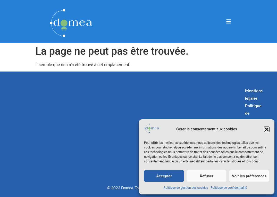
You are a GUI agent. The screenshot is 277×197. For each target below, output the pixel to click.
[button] (266, 129)
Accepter (164, 176)
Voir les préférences (249, 176)
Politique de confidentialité (229, 188)
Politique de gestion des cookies (186, 188)
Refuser (206, 176)
